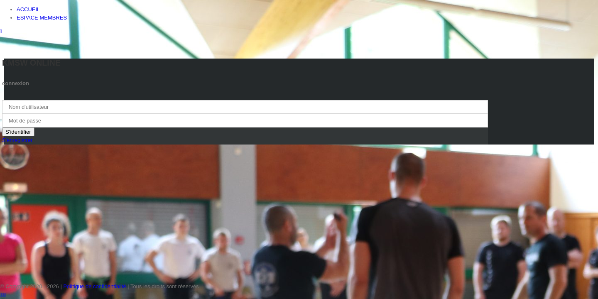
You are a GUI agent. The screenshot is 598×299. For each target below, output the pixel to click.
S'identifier (18, 132)
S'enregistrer (17, 140)
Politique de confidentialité (94, 286)
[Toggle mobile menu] (1, 31)
